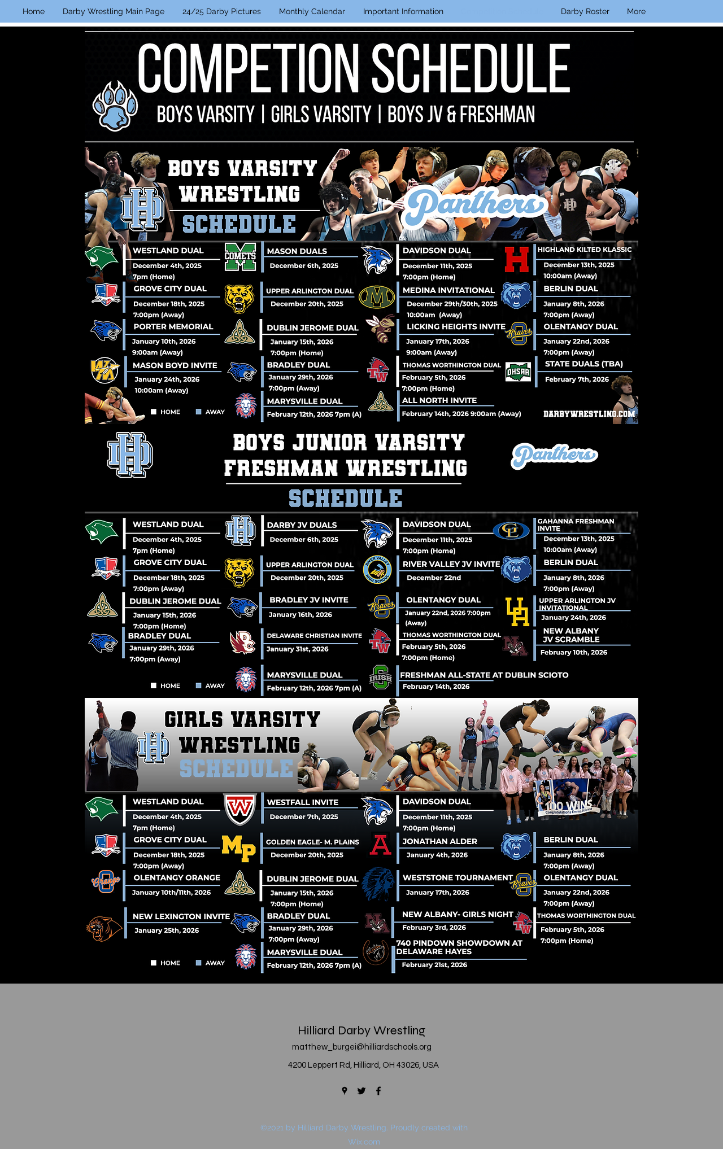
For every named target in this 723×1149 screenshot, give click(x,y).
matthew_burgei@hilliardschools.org (362, 1047)
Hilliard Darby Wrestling (361, 1030)
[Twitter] (361, 1090)
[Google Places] (344, 1090)
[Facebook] (378, 1090)
